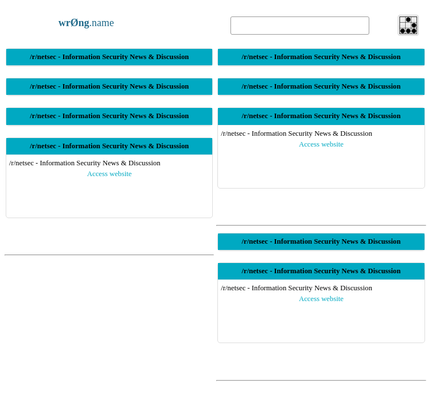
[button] (408, 25)
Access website (109, 174)
